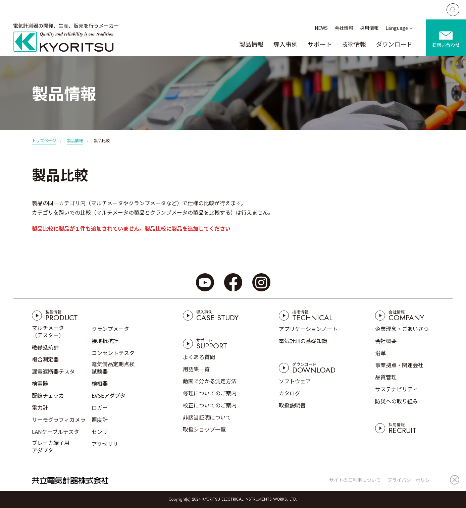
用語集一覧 (196, 369)
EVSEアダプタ (108, 395)
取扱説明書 (292, 405)
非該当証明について (207, 417)
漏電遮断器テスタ (53, 371)
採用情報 (369, 27)
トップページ (44, 140)
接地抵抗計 (105, 340)
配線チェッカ (48, 395)
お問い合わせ (446, 44)
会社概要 (386, 340)
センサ (100, 431)
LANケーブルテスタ (55, 431)
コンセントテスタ (113, 352)
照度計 (100, 419)
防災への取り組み (396, 401)
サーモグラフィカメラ (59, 419)
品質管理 (386, 377)
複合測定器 (45, 359)
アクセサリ (105, 443)
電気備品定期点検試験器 (113, 367)
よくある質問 (199, 356)
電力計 (40, 407)
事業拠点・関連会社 (399, 365)
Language (396, 27)
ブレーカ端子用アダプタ (50, 446)
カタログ (289, 393)
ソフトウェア (295, 381)
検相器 (100, 383)
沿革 (380, 352)
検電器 (40, 383)
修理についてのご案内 (210, 393)
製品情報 (251, 44)
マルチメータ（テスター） (48, 331)
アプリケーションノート (308, 328)
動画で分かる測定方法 (210, 381)
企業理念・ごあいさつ (402, 328)
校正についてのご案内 (210, 405)
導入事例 (285, 44)
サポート (320, 44)
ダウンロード (394, 44)
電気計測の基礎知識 (303, 340)
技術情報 (354, 44)
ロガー (100, 407)
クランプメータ (110, 328)
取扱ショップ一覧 (204, 429)
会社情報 (343, 27)
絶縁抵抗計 (45, 347)
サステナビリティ (396, 389)
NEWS (321, 27)
